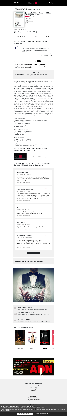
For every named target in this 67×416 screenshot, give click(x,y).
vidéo (28, 18)
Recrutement (33, 372)
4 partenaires (11, 409)
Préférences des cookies (33, 385)
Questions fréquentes (33, 382)
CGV (27, 384)
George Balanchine (46, 66)
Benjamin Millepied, (36, 66)
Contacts (33, 375)
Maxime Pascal (28, 67)
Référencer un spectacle (33, 391)
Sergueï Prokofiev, (21, 64)
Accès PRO (33, 394)
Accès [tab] (48, 36)
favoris (29, 23)
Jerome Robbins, (26, 66)
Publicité (33, 392)
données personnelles (35, 384)
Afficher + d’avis (33, 253)
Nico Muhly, (29, 64)
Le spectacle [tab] (21, 36)
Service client (33, 380)
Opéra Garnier (18, 29)
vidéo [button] (40, 156)
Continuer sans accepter (42, 413)
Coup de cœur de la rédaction (44, 54)
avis (28, 20)
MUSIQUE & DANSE (18, 60)
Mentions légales (33, 373)
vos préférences (35, 409)
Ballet (33, 60)
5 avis (32, 16)
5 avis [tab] (35, 36)
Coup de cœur (27, 60)
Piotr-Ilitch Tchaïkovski (39, 64)
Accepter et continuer (25, 413)
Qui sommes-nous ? (34, 370)
